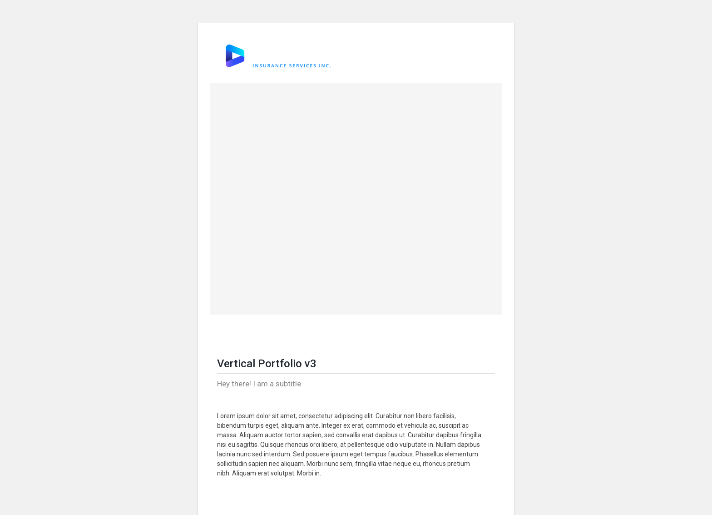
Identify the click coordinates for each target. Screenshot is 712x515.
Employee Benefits (400, 56)
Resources (435, 56)
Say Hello (464, 56)
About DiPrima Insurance (356, 56)
